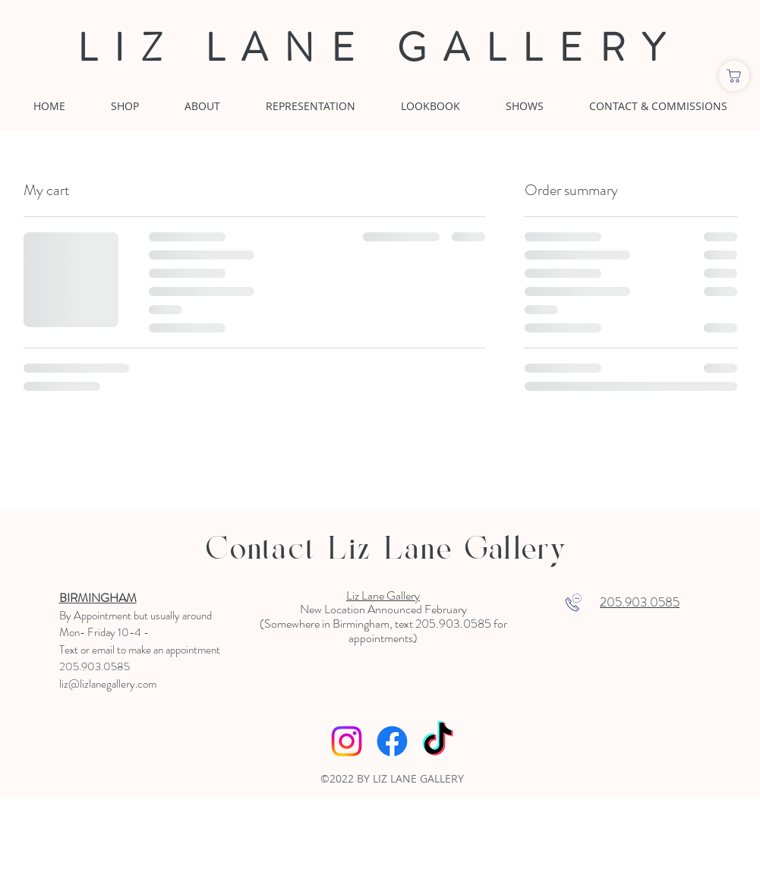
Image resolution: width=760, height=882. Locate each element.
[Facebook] (392, 741)
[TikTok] (438, 741)
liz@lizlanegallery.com (107, 684)
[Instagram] (346, 741)
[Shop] (734, 76)
